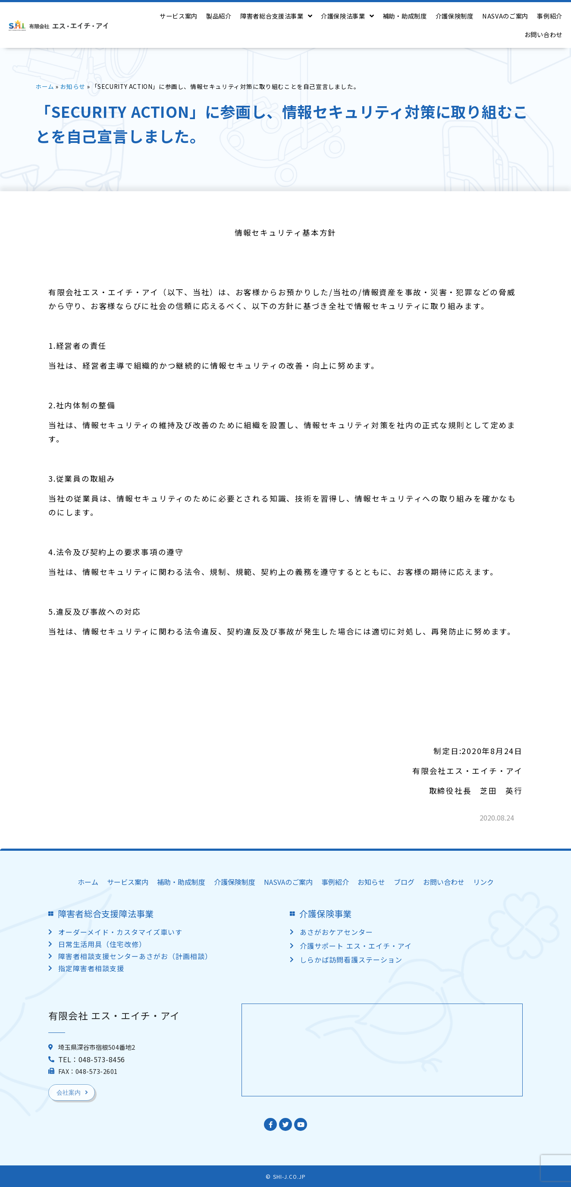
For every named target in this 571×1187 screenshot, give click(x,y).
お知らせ (72, 86)
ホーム (44, 86)
